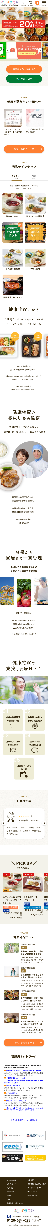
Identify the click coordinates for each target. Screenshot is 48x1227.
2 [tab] (19, 59)
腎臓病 (24, 947)
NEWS (9, 1195)
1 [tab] (17, 59)
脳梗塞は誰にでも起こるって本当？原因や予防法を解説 (32, 977)
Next (40, 50)
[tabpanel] (24, 50)
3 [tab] (22, 59)
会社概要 (31, 1180)
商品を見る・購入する (24, 69)
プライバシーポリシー (35, 1188)
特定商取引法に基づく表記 (37, 1184)
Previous (8, 50)
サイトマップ (32, 1191)
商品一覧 (10, 1188)
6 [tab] (28, 59)
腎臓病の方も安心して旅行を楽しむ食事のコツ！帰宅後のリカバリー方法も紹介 (32, 954)
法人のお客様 (11, 1180)
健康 (23, 971)
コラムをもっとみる (24, 1042)
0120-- (18, 1220)
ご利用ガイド (11, 1184)
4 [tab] (24, 59)
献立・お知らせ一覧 (24, 149)
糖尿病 (24, 1018)
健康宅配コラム (33, 1195)
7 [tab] (30, 59)
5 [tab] (26, 59)
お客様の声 (10, 1191)
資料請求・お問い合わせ (15, 1203)
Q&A (8, 1199)
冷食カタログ (24, 78)
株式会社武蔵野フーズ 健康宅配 (24, 1120)
